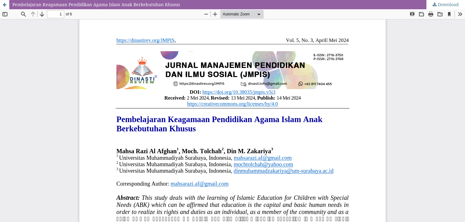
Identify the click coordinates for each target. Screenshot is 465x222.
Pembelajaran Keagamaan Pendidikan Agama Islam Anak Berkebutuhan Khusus (96, 4)
